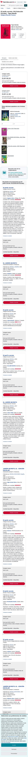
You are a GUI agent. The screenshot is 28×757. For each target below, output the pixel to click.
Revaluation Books (12, 601)
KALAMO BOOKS (11, 365)
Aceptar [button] (14, 745)
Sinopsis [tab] (4, 58)
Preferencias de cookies (12, 736)
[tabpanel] (13, 67)
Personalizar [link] (14, 753)
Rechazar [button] (14, 749)
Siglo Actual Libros (12, 482)
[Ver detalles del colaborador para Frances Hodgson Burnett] (8, 15)
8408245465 (18, 113)
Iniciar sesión (20, 2)
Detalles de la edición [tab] (7, 61)
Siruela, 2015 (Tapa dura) (13, 128)
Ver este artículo (5, 76)
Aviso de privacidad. (5, 742)
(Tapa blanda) (10, 155)
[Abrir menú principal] (3, 5)
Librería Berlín (10, 320)
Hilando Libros (10, 698)
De (15, 35)
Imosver (9, 530)
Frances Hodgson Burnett (16, 172)
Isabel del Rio (20, 174)
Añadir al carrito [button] (14, 85)
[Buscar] (25, 5)
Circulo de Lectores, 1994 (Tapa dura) (16, 146)
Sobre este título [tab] (13, 58)
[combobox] (16, 5)
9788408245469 (14, 115)
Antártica (9, 273)
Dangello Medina (12, 174)
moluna (9, 651)
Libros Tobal (10, 412)
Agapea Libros (10, 198)
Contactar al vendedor (7, 235)
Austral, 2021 (18, 116)
